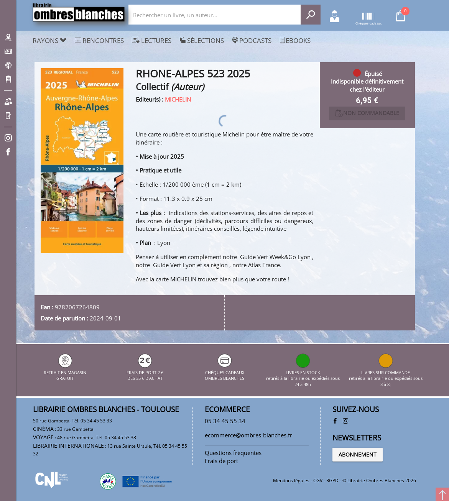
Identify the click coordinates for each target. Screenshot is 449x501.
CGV (317, 480)
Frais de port (221, 461)
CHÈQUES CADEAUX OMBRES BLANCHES (224, 372)
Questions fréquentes (233, 453)
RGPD (332, 480)
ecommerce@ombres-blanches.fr (248, 435)
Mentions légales (291, 480)
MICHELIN (178, 99)
